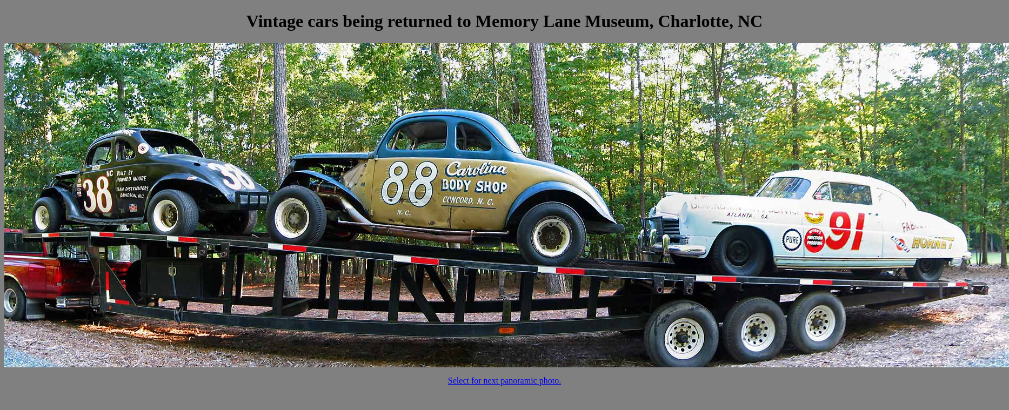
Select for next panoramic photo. (504, 380)
